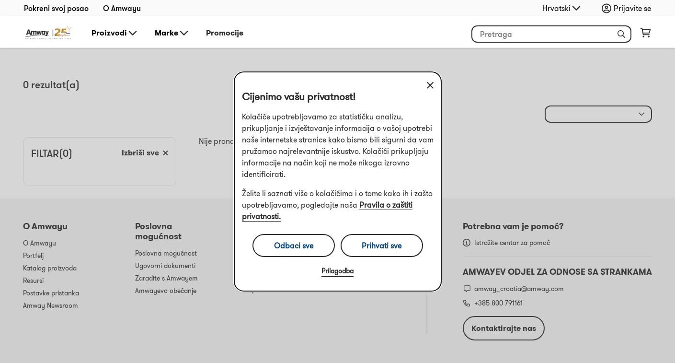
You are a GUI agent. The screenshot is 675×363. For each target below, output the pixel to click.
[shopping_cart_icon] (645, 35)
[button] (621, 34)
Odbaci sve (293, 245)
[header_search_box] (551, 34)
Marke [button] (172, 33)
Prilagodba (337, 271)
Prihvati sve (381, 245)
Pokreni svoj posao (56, 8)
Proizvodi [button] (115, 33)
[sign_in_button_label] (629, 8)
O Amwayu (122, 8)
